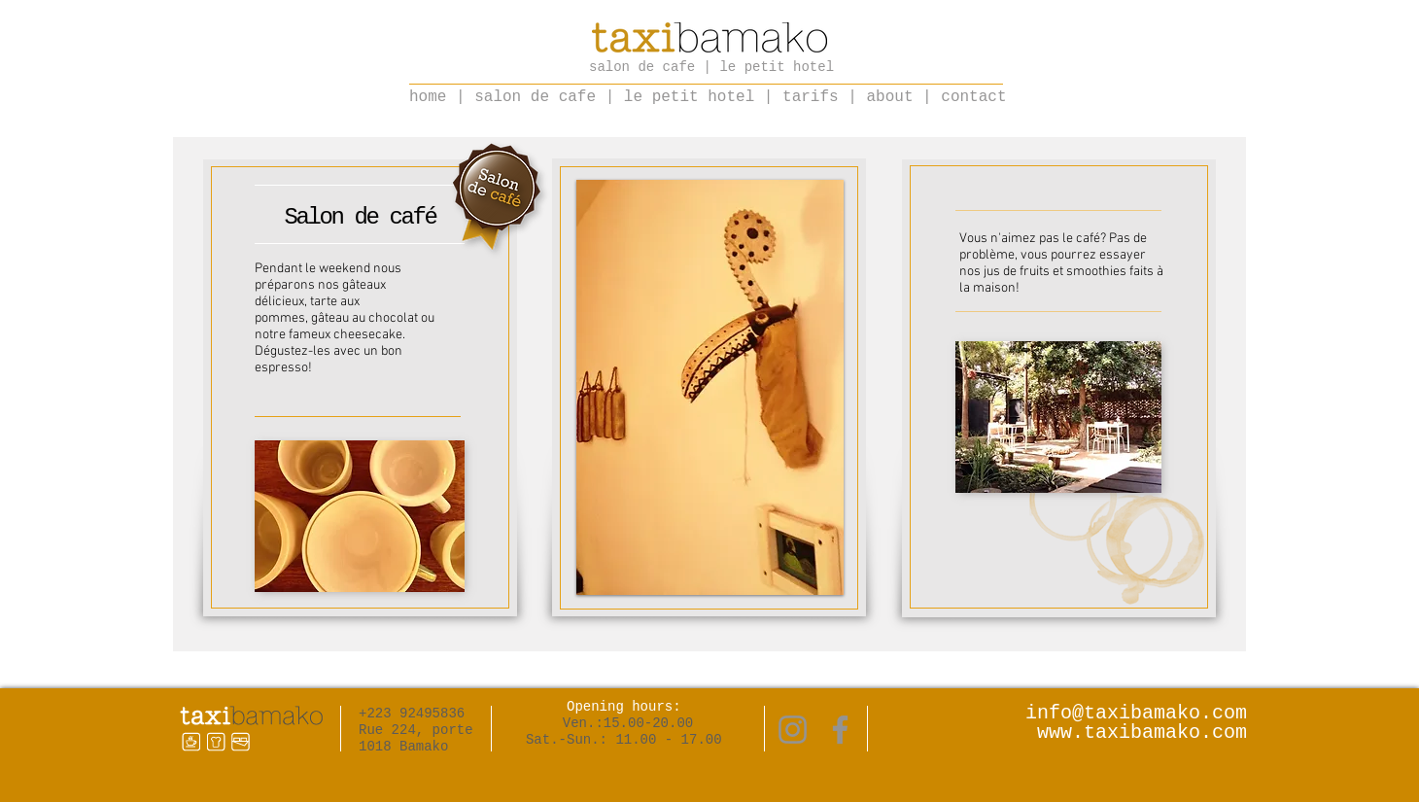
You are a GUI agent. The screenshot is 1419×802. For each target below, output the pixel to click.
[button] (710, 387)
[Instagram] (793, 730)
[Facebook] (840, 730)
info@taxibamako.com (1136, 713)
